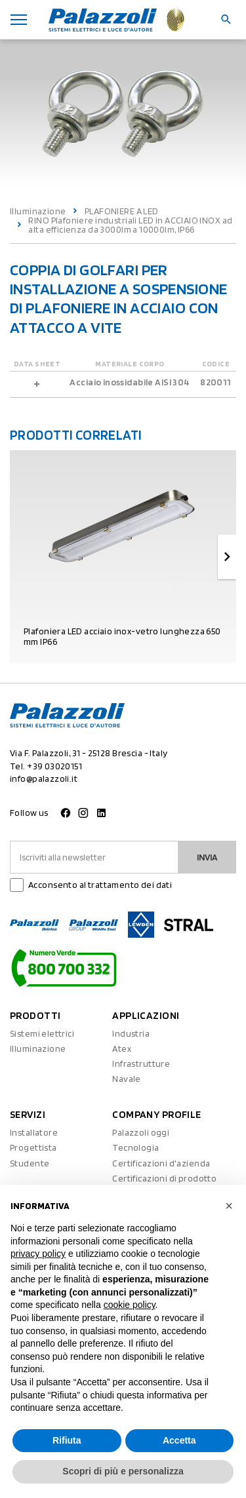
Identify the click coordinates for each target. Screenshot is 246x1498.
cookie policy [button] (129, 1304)
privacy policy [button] (38, 1253)
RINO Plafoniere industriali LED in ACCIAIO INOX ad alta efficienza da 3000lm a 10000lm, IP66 (130, 225)
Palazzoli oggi (140, 1132)
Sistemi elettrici (42, 1033)
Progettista (33, 1147)
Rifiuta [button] (66, 1440)
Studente (29, 1163)
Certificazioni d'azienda (161, 1163)
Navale (126, 1078)
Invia (207, 857)
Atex (121, 1048)
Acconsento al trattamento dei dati (100, 884)
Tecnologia (135, 1147)
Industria (131, 1033)
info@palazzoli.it (43, 778)
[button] (228, 1205)
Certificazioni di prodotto (164, 1178)
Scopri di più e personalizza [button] (122, 1471)
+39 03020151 (54, 766)
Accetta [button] (179, 1440)
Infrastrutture (141, 1063)
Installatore (34, 1132)
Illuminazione (38, 211)
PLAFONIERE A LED (122, 211)
